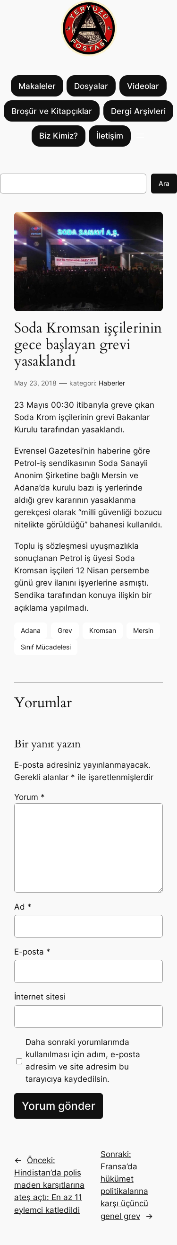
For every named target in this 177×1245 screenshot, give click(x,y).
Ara (164, 183)
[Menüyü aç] (140, 135)
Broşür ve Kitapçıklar (51, 111)
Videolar (143, 86)
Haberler (112, 383)
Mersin (143, 630)
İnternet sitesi (40, 996)
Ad (23, 907)
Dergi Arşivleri (138, 111)
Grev (65, 630)
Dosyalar (91, 86)
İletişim (109, 135)
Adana (31, 630)
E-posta (32, 951)
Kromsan (102, 630)
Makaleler (37, 86)
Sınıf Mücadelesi (46, 647)
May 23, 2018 (35, 383)
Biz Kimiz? (58, 135)
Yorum (29, 797)
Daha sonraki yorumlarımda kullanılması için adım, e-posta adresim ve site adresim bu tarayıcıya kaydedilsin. (82, 1060)
